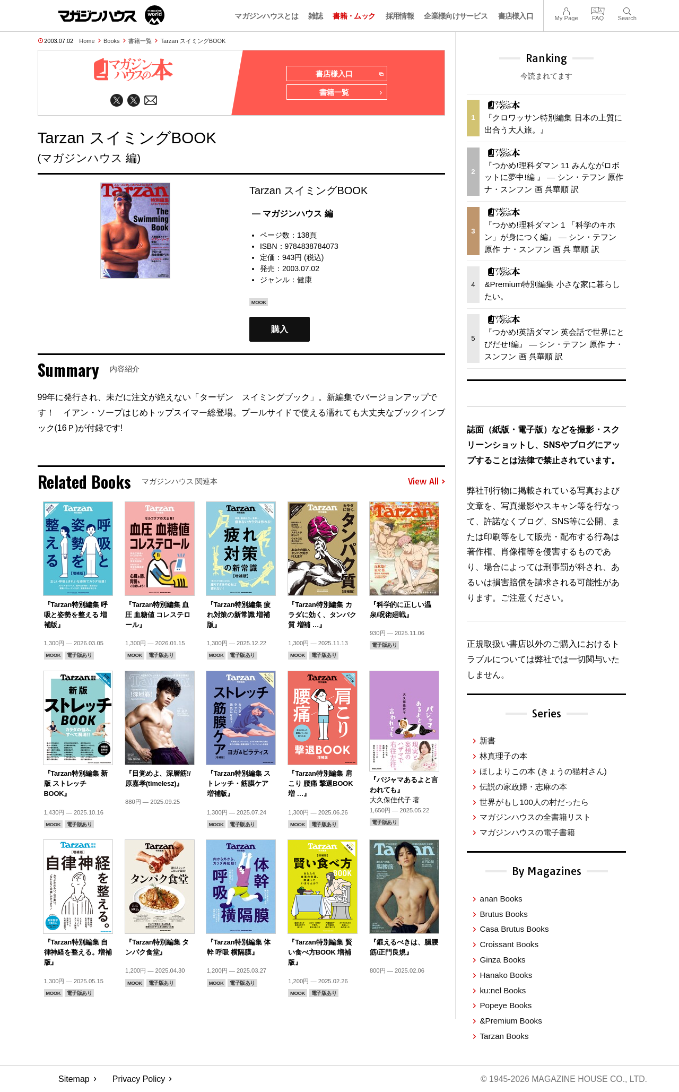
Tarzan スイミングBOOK (193, 41)
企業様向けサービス (456, 16)
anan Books (501, 898)
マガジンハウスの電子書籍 (527, 832)
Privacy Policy (139, 1079)
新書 (487, 740)
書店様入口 (516, 16)
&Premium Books (511, 1020)
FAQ (598, 10)
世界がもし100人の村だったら (534, 802)
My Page (566, 10)
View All (426, 482)
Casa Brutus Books (514, 928)
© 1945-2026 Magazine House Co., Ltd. (563, 1079)
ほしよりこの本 (543, 771)
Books (111, 41)
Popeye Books (506, 1005)
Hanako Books (506, 975)
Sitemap (74, 1079)
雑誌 (315, 16)
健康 (304, 280)
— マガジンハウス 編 (292, 214)
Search (627, 10)
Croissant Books (509, 944)
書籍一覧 (140, 41)
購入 (279, 329)
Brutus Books (503, 913)
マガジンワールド (111, 15)
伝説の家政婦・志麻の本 (523, 786)
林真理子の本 (503, 755)
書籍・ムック (354, 16)
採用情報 (400, 16)
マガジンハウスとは (266, 16)
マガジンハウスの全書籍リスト (535, 816)
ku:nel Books (503, 990)
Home (86, 41)
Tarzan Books (504, 1036)
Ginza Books (502, 959)
